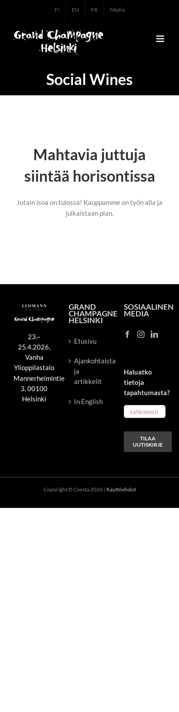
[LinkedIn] (154, 334)
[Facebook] (127, 334)
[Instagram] (140, 334)
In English (88, 401)
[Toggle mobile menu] (161, 38)
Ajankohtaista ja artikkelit (90, 371)
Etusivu (85, 341)
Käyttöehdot (121, 489)
